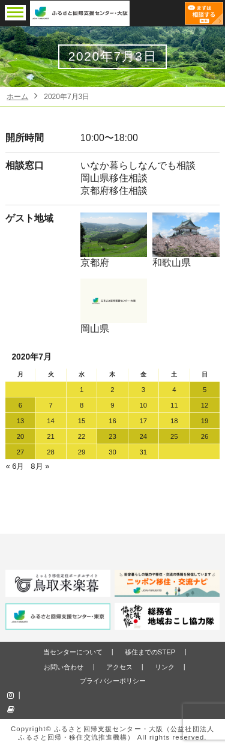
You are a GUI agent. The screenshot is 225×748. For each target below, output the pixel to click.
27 (21, 452)
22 (82, 436)
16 (112, 420)
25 (174, 436)
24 (144, 436)
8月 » (40, 466)
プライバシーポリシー (113, 680)
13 (21, 420)
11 (174, 405)
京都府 (113, 240)
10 (144, 405)
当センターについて (73, 652)
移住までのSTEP (150, 652)
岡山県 (113, 306)
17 (144, 420)
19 (205, 420)
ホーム (17, 96)
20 (21, 436)
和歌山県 (185, 240)
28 (51, 452)
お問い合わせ (63, 667)
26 (205, 436)
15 (82, 420)
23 (112, 436)
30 (112, 452)
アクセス (119, 667)
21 (51, 436)
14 (51, 420)
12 (205, 405)
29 (82, 452)
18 (174, 420)
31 (144, 452)
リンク (165, 667)
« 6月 (14, 466)
